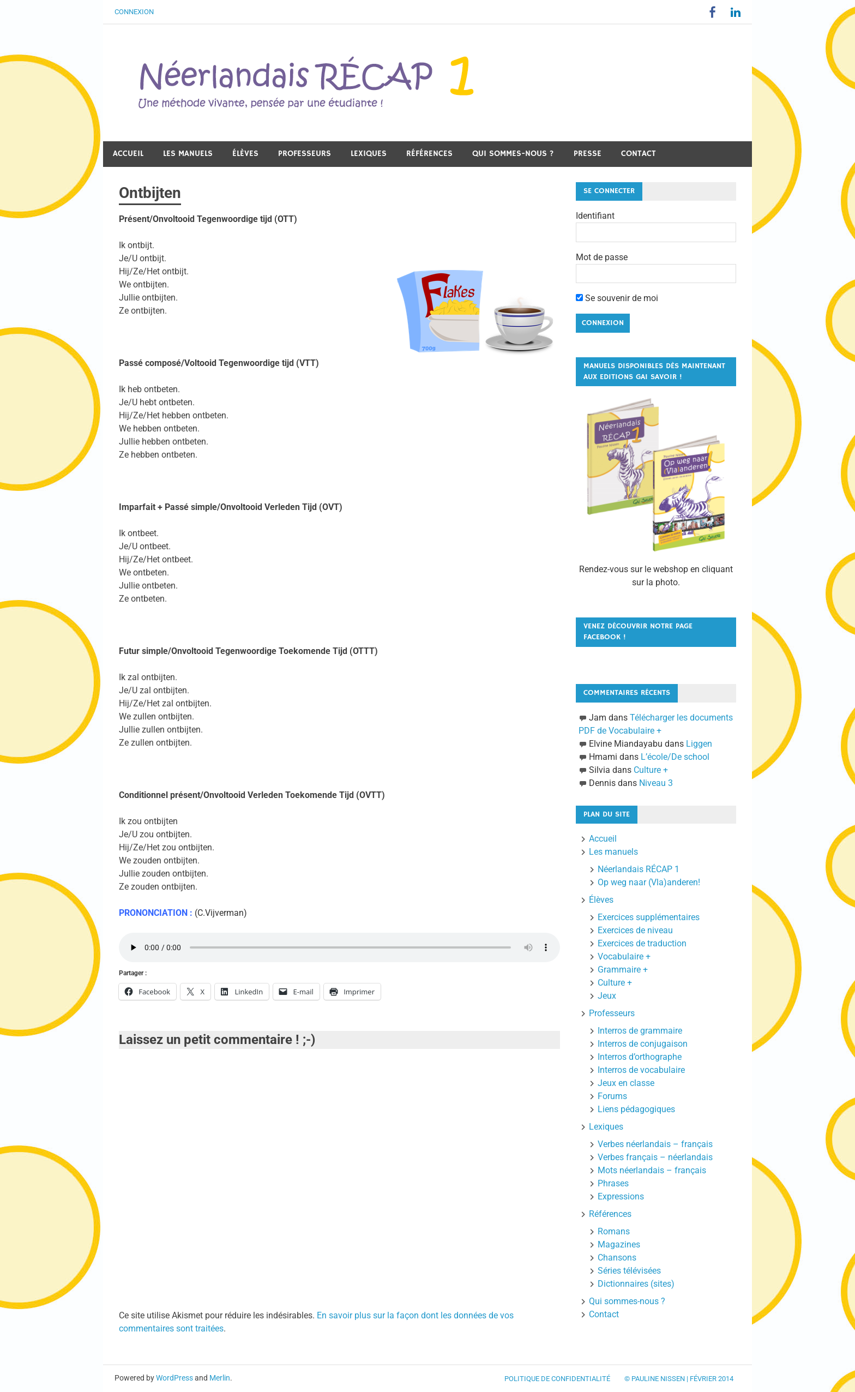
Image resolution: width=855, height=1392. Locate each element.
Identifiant (595, 216)
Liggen (699, 744)
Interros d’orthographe (640, 1057)
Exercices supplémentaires (649, 917)
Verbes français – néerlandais (655, 1157)
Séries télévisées (629, 1270)
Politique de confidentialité (557, 1379)
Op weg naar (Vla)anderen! (649, 882)
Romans (614, 1231)
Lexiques (369, 153)
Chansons (617, 1257)
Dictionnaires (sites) (636, 1284)
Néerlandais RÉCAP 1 (638, 869)
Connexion (134, 12)
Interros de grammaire (640, 1030)
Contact (638, 153)
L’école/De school (675, 757)
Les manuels (188, 153)
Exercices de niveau (635, 930)
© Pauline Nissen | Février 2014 (678, 1379)
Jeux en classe (626, 1083)
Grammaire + (623, 969)
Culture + (651, 770)
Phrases (613, 1183)
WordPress (174, 1377)
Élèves (245, 153)
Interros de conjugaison (643, 1044)
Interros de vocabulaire (641, 1070)
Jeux (607, 996)
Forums (612, 1096)
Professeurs (304, 153)
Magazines (619, 1244)
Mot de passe (602, 257)
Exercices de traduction (642, 943)
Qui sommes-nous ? (513, 153)
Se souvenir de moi (617, 298)
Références (429, 153)
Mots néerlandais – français (652, 1170)
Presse (587, 153)
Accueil (128, 153)
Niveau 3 (656, 783)
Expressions (621, 1196)
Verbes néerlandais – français (655, 1144)
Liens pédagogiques (636, 1109)
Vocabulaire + (624, 956)
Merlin (219, 1377)
